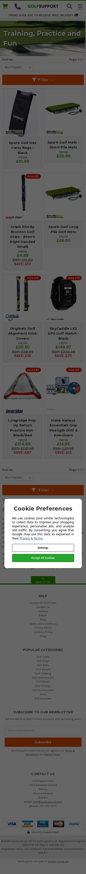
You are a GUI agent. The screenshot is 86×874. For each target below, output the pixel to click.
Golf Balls (43, 665)
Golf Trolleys (43, 685)
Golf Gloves (43, 669)
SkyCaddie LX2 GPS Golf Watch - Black (63, 333)
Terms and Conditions (43, 623)
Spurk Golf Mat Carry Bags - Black (22, 148)
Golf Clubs (43, 656)
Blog (43, 636)
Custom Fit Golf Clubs (43, 602)
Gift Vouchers (43, 698)
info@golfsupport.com (47, 801)
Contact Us (43, 607)
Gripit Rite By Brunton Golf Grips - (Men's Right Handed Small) (22, 237)
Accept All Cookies (43, 558)
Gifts (43, 694)
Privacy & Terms (31, 538)
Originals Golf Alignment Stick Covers (22, 333)
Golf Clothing (43, 673)
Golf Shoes (43, 681)
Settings (43, 548)
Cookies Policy (43, 632)
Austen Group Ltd (58, 861)
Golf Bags (43, 660)
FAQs (43, 619)
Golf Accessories (43, 690)
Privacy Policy (43, 627)
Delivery (43, 611)
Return (43, 615)
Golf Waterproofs (43, 677)
